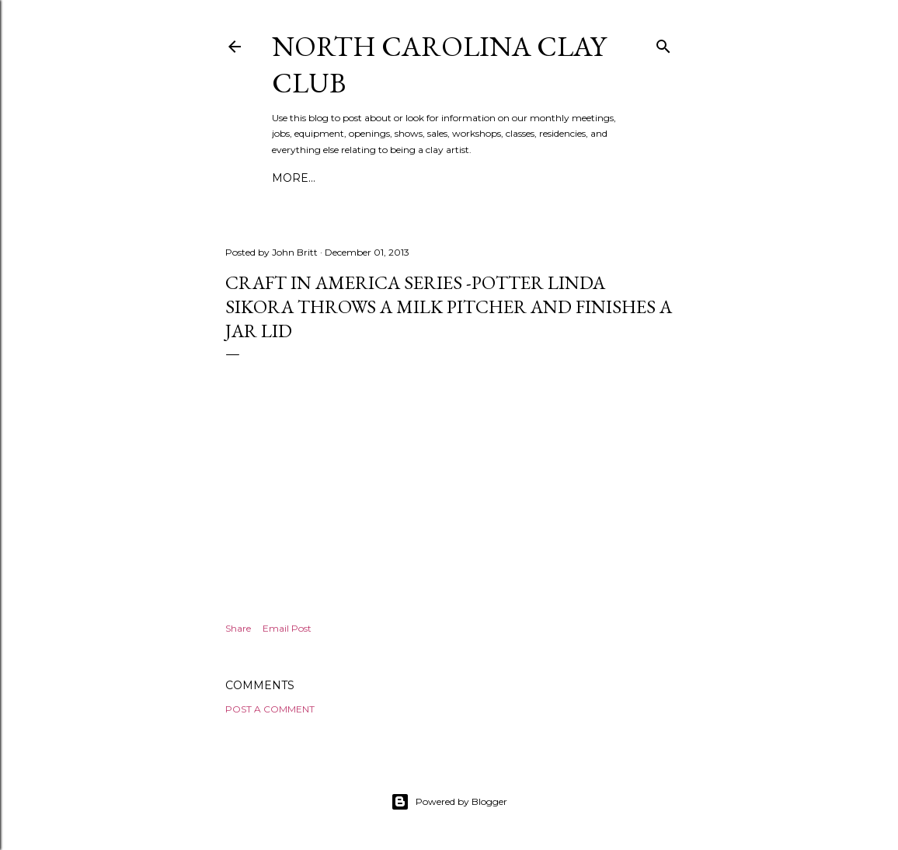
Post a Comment (270, 709)
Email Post (287, 628)
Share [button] (238, 628)
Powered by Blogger (449, 802)
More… (293, 178)
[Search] (663, 43)
